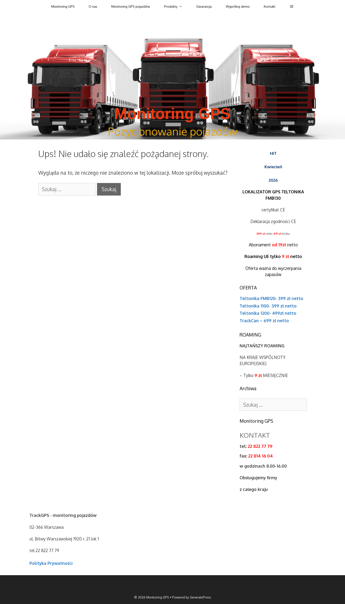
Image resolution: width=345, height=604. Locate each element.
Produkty (176, 6)
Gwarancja (204, 6)
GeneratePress (200, 597)
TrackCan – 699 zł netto (264, 320)
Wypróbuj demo (238, 6)
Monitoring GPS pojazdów (130, 6)
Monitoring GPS (63, 6)
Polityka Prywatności (51, 563)
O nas (93, 6)
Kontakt (269, 6)
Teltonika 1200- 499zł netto (268, 313)
